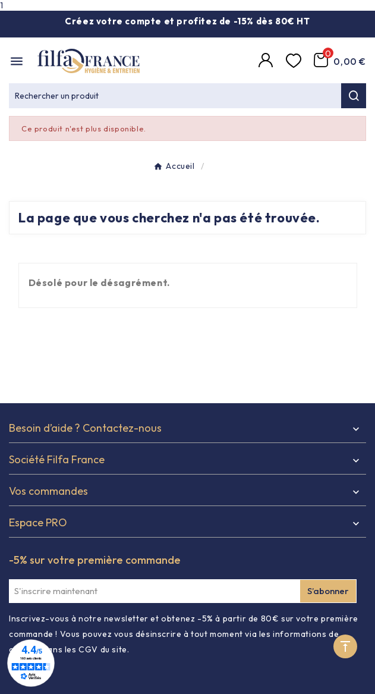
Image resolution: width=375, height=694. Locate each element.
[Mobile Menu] (16, 61)
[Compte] (267, 61)
